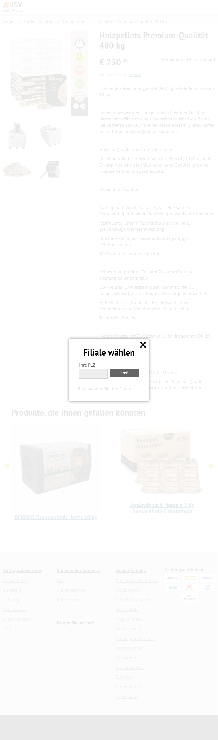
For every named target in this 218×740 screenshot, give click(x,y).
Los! (125, 373)
